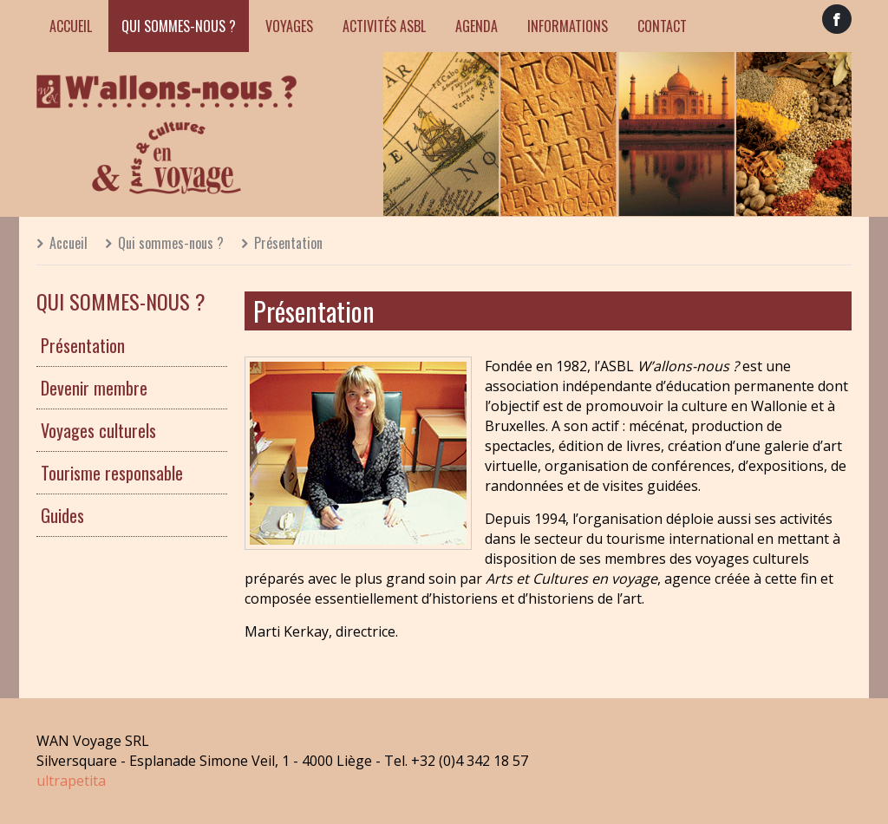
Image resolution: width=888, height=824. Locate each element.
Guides (62, 515)
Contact (662, 26)
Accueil (70, 26)
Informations (567, 26)
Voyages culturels (98, 430)
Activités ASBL (384, 26)
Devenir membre (94, 388)
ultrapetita (71, 780)
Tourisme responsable (112, 473)
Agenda (476, 26)
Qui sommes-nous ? (178, 26)
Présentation (288, 242)
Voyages (289, 26)
